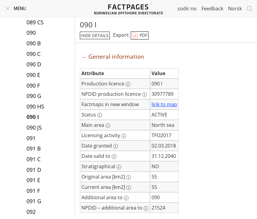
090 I (33, 116)
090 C (34, 53)
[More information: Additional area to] (126, 198)
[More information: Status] (99, 115)
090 (31, 32)
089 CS (35, 22)
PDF (139, 35)
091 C (34, 159)
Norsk (235, 8)
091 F (33, 190)
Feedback (212, 8)
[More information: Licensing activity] (123, 136)
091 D (34, 169)
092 (31, 211)
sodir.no (187, 8)
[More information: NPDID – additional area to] (146, 208)
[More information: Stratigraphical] (118, 167)
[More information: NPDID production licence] (144, 94)
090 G (34, 95)
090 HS (35, 106)
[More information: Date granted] (115, 146)
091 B (34, 148)
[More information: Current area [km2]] (128, 187)
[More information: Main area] (107, 125)
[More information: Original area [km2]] (128, 177)
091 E (33, 180)
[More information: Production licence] (128, 84)
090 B (34, 43)
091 (31, 138)
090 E (33, 74)
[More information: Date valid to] (114, 156)
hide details (95, 35)
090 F (33, 85)
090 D (34, 64)
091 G (34, 201)
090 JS (34, 127)
